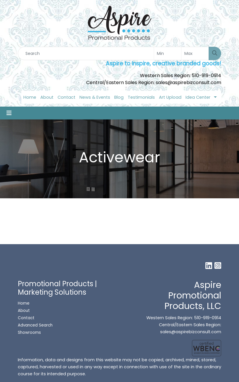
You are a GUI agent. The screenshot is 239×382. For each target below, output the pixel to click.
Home (29, 97)
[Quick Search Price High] (195, 53)
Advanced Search (35, 325)
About (46, 97)
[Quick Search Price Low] (167, 53)
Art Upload (170, 97)
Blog (119, 97)
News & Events (94, 97)
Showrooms (30, 332)
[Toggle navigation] (9, 113)
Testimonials (141, 97)
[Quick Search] (86, 53)
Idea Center (198, 97)
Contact (66, 97)
